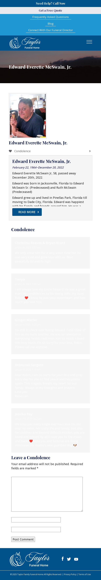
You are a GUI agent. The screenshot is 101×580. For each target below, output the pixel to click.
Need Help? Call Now (50, 3)
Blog (51, 23)
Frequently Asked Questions (50, 17)
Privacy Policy (70, 574)
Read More (27, 212)
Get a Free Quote (50, 10)
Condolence (20, 151)
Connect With (50, 30)
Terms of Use (84, 574)
